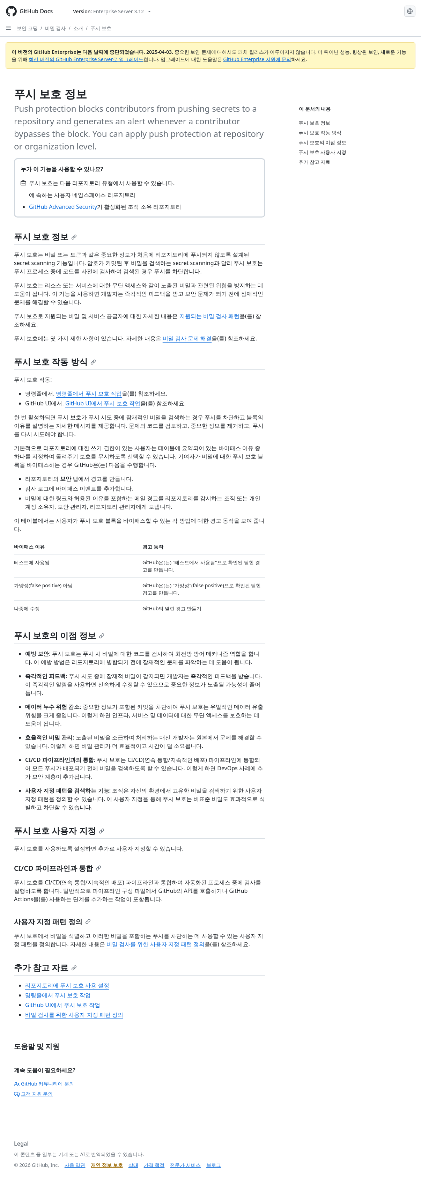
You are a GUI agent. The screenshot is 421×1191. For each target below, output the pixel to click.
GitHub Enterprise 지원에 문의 (257, 59)
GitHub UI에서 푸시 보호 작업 (102, 403)
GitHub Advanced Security (63, 207)
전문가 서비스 (185, 1165)
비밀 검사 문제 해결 (187, 338)
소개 (78, 28)
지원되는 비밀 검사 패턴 (209, 316)
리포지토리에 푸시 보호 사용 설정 (67, 985)
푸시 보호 (100, 28)
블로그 (213, 1165)
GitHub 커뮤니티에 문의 (44, 1083)
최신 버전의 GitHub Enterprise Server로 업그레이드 (86, 59)
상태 (133, 1165)
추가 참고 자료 (45, 967)
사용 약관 (75, 1165)
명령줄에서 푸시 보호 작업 (88, 393)
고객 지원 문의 (33, 1093)
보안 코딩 (27, 28)
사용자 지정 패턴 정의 (52, 921)
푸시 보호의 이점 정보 (59, 635)
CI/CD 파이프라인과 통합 (57, 868)
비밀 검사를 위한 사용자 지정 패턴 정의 (155, 944)
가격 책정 (154, 1165)
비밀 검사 (55, 28)
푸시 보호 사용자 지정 (59, 830)
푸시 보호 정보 (45, 236)
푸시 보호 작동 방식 (55, 361)
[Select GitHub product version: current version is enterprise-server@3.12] (112, 11)
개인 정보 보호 (107, 1165)
